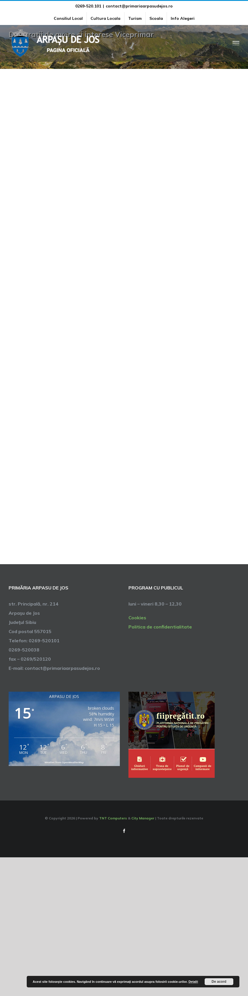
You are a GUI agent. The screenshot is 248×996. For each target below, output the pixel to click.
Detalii (193, 981)
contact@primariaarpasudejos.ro (139, 6)
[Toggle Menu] (236, 43)
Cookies (137, 617)
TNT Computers (113, 818)
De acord (219, 982)
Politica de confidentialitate (160, 627)
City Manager (142, 818)
